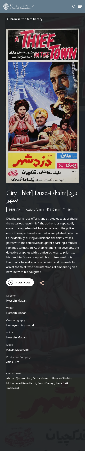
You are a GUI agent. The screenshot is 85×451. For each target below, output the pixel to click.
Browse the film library (24, 19)
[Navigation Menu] (80, 6)
